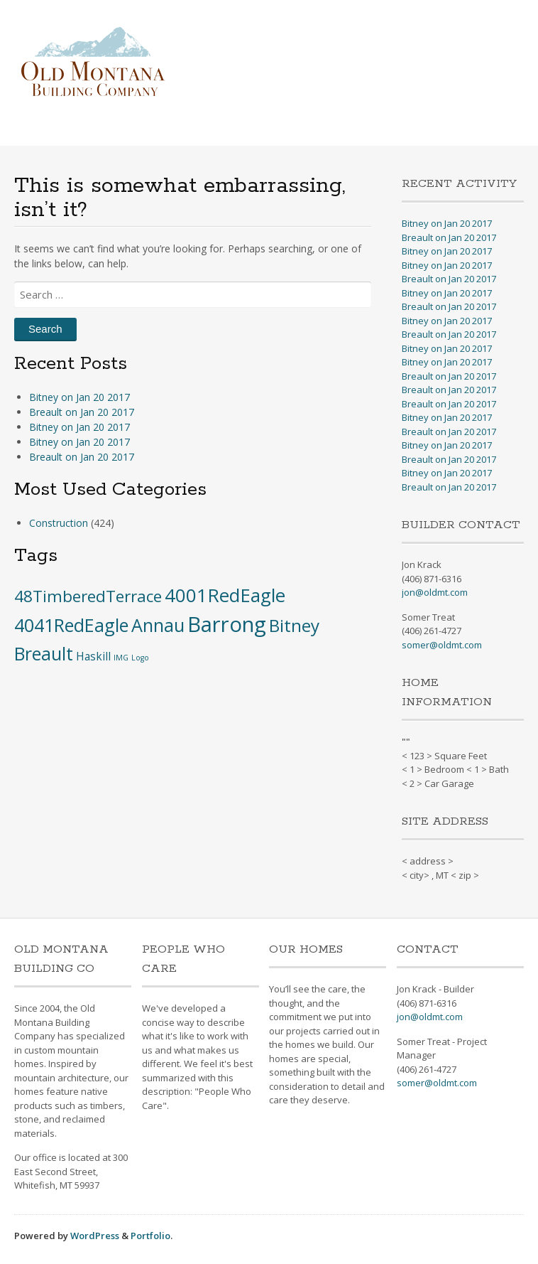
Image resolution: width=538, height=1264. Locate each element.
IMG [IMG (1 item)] (121, 658)
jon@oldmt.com (435, 592)
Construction (58, 523)
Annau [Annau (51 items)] (158, 625)
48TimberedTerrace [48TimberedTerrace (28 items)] (88, 596)
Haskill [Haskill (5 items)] (93, 656)
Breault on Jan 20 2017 (81, 412)
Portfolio (150, 1235)
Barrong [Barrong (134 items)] (226, 624)
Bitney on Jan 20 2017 (79, 397)
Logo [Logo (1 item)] (140, 658)
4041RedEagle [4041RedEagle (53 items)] (71, 625)
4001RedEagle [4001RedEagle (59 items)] (225, 595)
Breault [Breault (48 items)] (43, 653)
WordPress (94, 1235)
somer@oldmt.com (442, 644)
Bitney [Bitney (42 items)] (294, 625)
